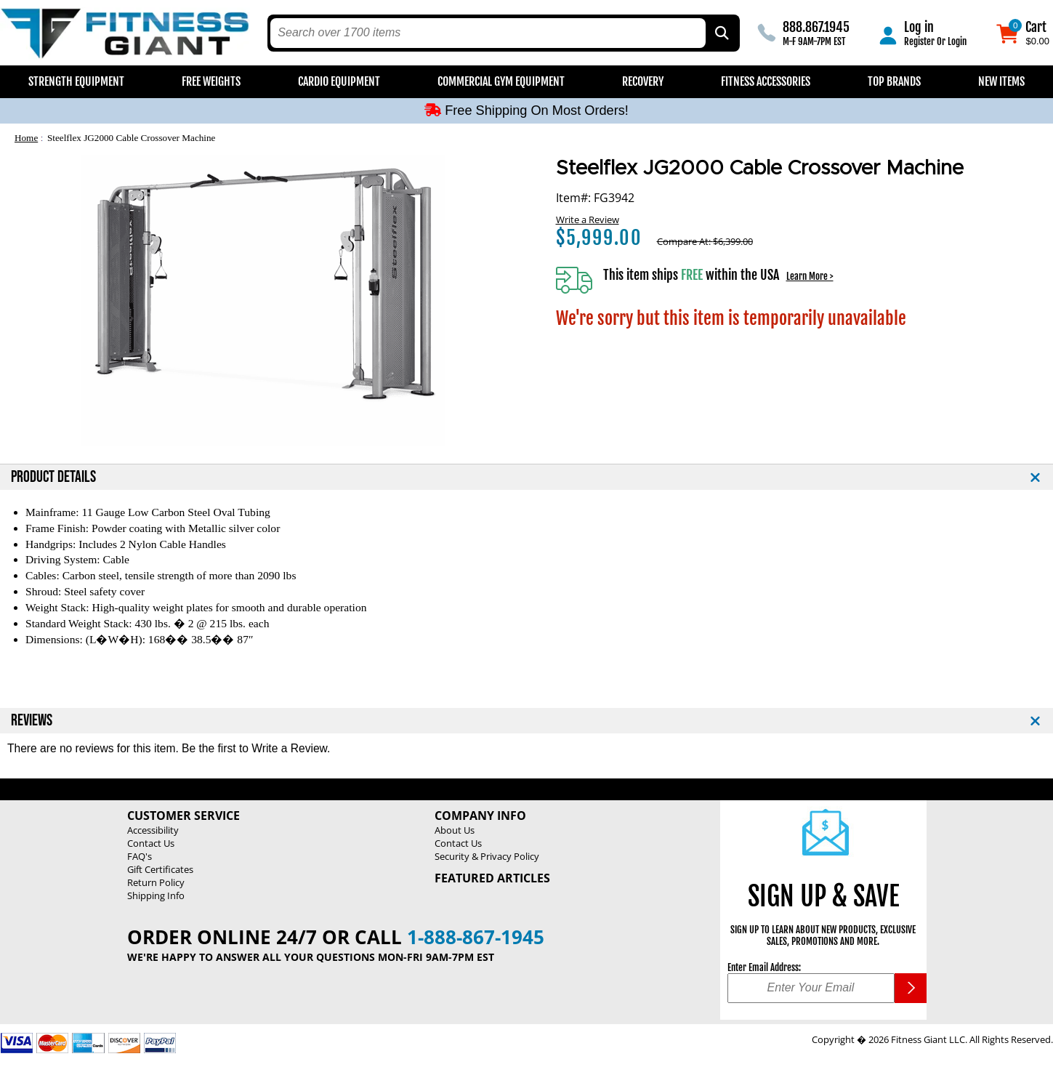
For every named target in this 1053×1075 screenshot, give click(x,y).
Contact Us (150, 843)
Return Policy (156, 882)
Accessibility (153, 830)
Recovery (642, 81)
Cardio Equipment (339, 81)
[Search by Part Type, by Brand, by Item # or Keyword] (721, 33)
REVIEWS (31, 720)
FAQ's (139, 856)
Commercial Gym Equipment (501, 81)
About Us (455, 830)
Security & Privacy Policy (487, 856)
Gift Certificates (160, 869)
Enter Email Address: (764, 967)
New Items (1001, 81)
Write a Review (587, 219)
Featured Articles (492, 878)
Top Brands (894, 81)
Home (26, 137)
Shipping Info (156, 895)
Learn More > (810, 276)
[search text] (487, 33)
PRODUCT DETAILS (53, 477)
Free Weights (211, 81)
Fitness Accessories (765, 81)
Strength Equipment (76, 81)
